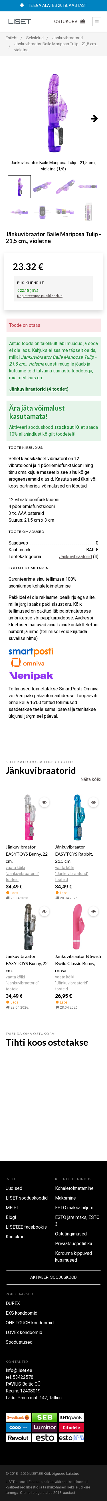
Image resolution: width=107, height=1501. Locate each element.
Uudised (14, 1188)
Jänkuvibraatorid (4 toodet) (38, 389)
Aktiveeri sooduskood (53, 1277)
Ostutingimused (71, 1234)
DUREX (13, 1303)
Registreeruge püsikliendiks (39, 296)
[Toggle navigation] (96, 21)
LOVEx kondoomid (24, 1332)
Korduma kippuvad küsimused (73, 1257)
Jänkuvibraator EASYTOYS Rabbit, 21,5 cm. (74, 854)
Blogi (11, 1217)
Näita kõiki (90, 779)
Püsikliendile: (31, 283)
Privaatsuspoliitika (73, 1243)
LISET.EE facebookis (26, 1227)
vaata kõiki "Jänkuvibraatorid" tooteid (22, 873)
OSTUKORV (70, 21)
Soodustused (19, 1342)
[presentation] (94, 118)
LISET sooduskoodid (27, 1198)
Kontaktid (15, 1236)
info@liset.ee (19, 1370)
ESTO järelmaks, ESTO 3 (77, 1221)
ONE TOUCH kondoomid (30, 1322)
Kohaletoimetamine (74, 1188)
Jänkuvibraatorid (75, 556)
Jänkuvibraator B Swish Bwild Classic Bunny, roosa (78, 963)
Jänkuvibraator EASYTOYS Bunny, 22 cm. (27, 854)
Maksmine (65, 1198)
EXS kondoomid (21, 1313)
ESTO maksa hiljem (74, 1207)
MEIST (12, 1207)
